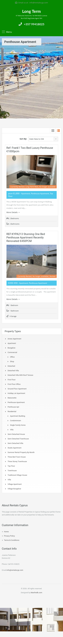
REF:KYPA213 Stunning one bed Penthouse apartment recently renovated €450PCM (25, 237)
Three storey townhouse (17, 461)
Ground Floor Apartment (17, 389)
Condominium (15, 421)
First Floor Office (14, 384)
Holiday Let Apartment (16, 393)
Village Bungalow (14, 489)
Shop (12, 361)
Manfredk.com (36, 593)
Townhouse (12, 471)
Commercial (12, 352)
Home (6, 532)
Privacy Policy (9, 536)
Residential (12, 411)
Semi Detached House (16, 434)
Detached (11, 366)
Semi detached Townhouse (18, 439)
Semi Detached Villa (15, 443)
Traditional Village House (17, 475)
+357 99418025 (34, 24)
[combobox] (43, 139)
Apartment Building (17, 416)
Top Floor (11, 466)
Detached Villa (13, 371)
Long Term (31, 11)
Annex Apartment (14, 339)
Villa (11, 430)
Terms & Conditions (11, 540)
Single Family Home (18, 425)
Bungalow (11, 348)
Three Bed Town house (17, 457)
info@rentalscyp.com (38, 2)
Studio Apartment (14, 448)
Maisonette (12, 398)
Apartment (12, 343)
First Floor (12, 380)
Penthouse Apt (13, 407)
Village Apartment (15, 484)
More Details (12, 212)
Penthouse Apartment (16, 402)
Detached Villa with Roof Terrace (20, 375)
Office (12, 357)
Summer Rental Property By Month (21, 452)
